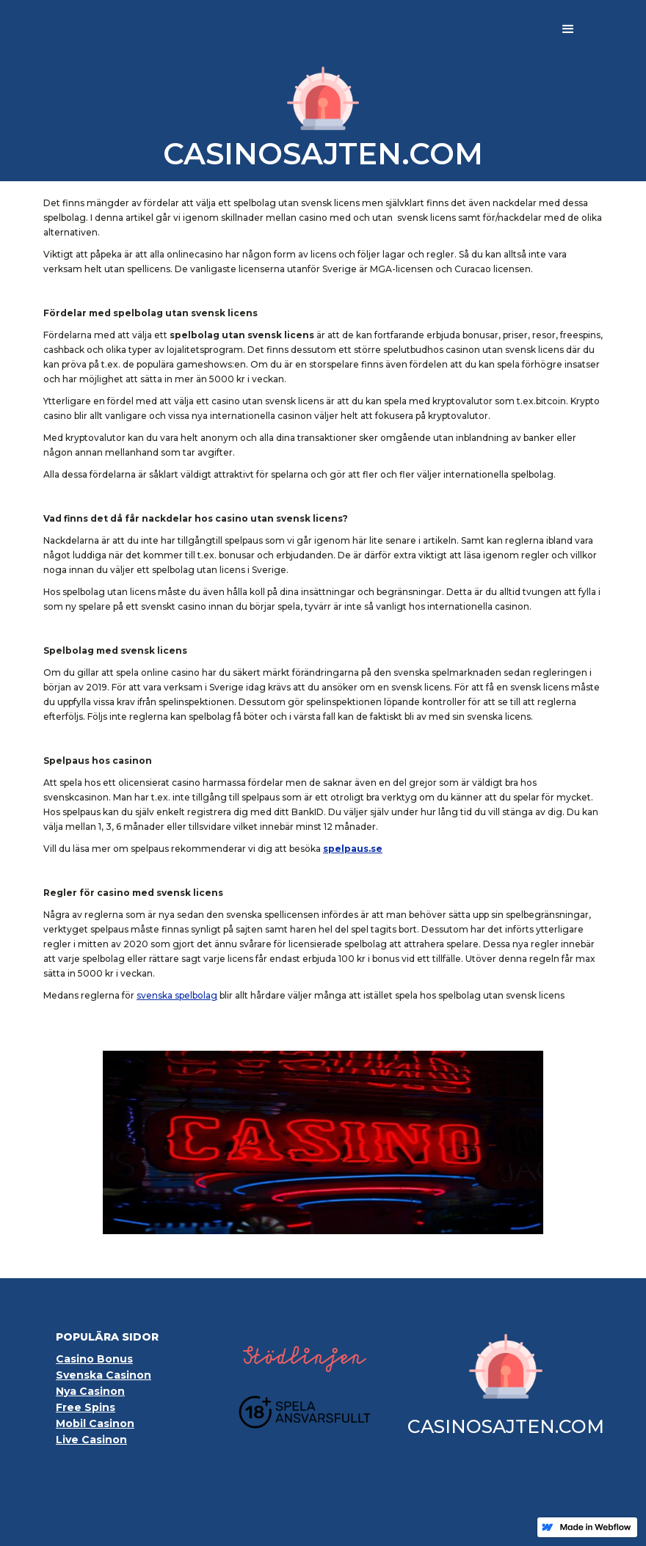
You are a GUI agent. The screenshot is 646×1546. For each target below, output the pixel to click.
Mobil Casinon (95, 1423)
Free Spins (85, 1407)
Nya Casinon (90, 1391)
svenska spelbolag (177, 995)
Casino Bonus (94, 1358)
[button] (568, 29)
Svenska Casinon (103, 1375)
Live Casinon (91, 1439)
